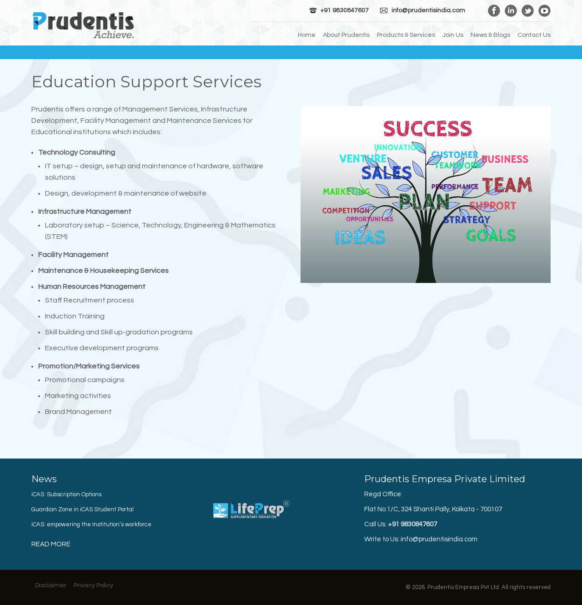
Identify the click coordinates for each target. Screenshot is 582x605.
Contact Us (534, 35)
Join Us (452, 35)
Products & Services (406, 35)
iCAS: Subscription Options (66, 494)
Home (307, 35)
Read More (50, 544)
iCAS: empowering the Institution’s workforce (91, 524)
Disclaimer (50, 585)
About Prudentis (346, 35)
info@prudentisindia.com (428, 10)
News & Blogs (490, 35)
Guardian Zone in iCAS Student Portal (82, 509)
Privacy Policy (93, 585)
